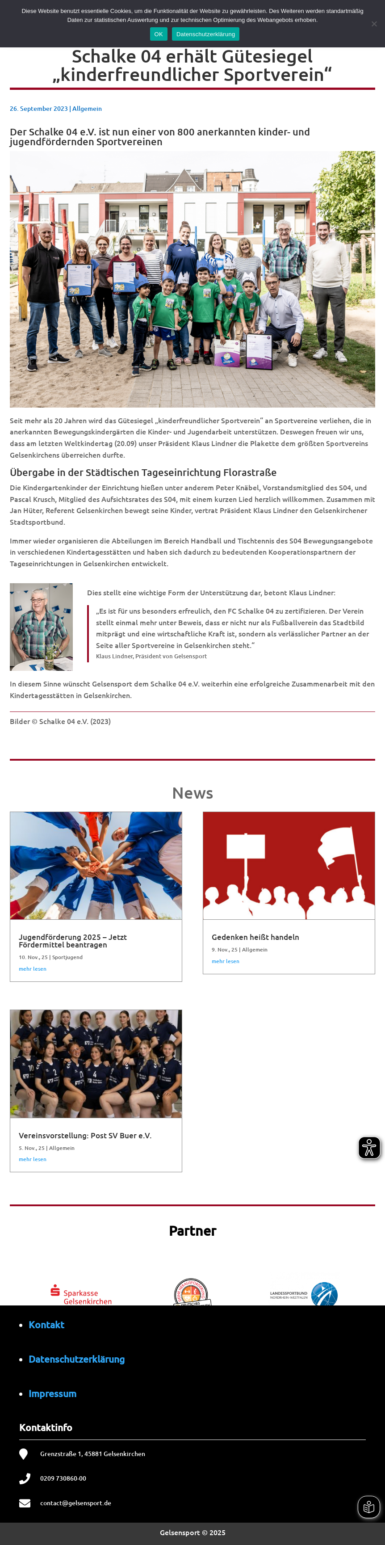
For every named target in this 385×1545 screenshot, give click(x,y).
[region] (192, 1293)
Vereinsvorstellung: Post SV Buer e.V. (85, 1135)
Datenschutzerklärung (77, 1359)
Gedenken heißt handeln (255, 937)
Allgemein (87, 108)
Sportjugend (67, 957)
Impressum (52, 1393)
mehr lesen (32, 968)
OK (159, 34)
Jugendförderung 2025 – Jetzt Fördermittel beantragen (73, 941)
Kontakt (46, 1324)
